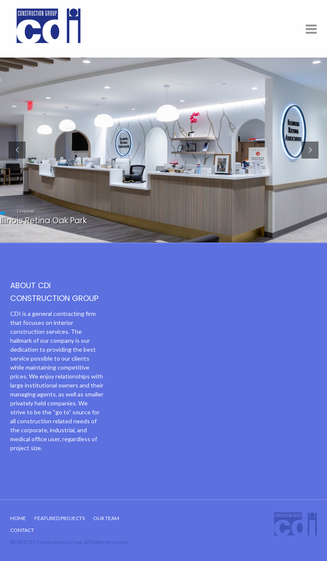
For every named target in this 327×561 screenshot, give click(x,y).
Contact (22, 530)
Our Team (106, 518)
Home (18, 518)
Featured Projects (59, 518)
